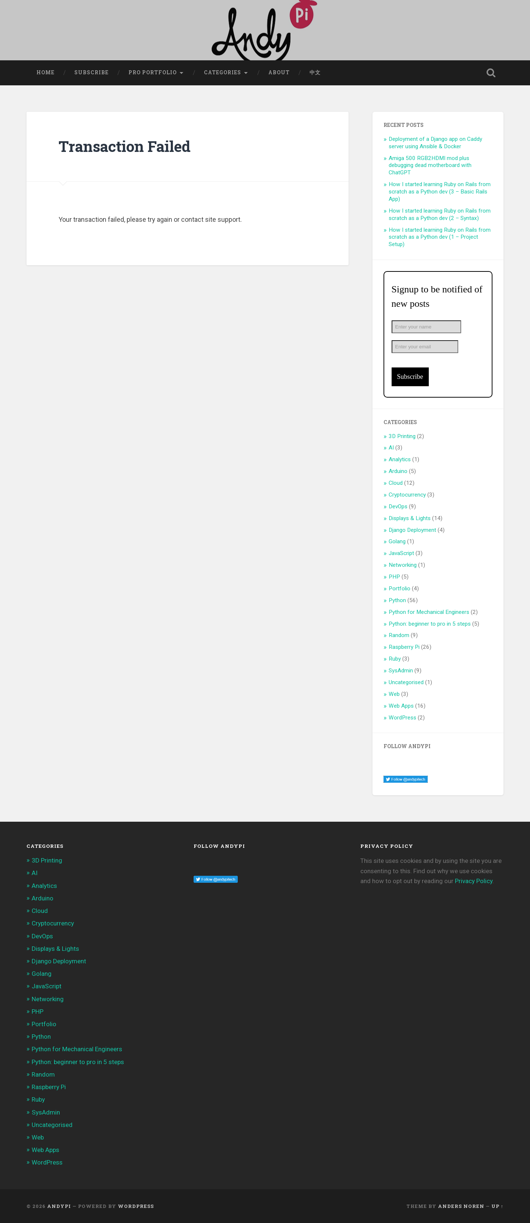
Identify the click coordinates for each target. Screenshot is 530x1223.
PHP (394, 576)
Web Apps (401, 706)
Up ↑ (497, 1206)
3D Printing (402, 436)
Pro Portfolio (152, 72)
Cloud (396, 483)
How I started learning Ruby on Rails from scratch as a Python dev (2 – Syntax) (440, 214)
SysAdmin (401, 670)
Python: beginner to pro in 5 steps (430, 624)
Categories (222, 72)
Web (394, 694)
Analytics (400, 459)
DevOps (398, 506)
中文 (315, 72)
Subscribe (91, 72)
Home (45, 72)
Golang (397, 541)
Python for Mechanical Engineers (429, 612)
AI (391, 447)
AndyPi (59, 1206)
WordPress (402, 717)
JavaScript (401, 553)
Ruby (395, 658)
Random (399, 635)
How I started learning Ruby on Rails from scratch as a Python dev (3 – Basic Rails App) (440, 191)
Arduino (398, 471)
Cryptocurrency (407, 494)
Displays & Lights (410, 518)
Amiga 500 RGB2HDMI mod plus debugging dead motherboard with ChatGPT (430, 165)
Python (397, 600)
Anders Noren (461, 1206)
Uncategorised (406, 682)
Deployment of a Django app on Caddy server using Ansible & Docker (435, 143)
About (279, 72)
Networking (403, 565)
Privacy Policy (473, 881)
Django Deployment (412, 530)
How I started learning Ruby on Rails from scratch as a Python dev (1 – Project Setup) (440, 237)
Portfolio (399, 588)
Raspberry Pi (404, 647)
